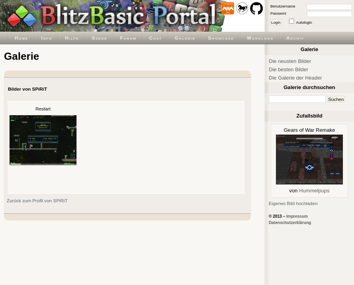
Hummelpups (314, 191)
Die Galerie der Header (295, 78)
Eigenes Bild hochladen (293, 203)
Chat (155, 37)
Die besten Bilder (288, 69)
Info (46, 37)
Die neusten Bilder (290, 61)
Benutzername (282, 6)
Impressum (297, 216)
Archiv (295, 37)
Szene (99, 37)
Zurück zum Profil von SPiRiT (37, 200)
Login (276, 22)
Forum (128, 37)
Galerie (185, 37)
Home (22, 37)
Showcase (221, 37)
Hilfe (72, 37)
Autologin (304, 22)
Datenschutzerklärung (290, 222)
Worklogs (260, 37)
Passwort (278, 13)
